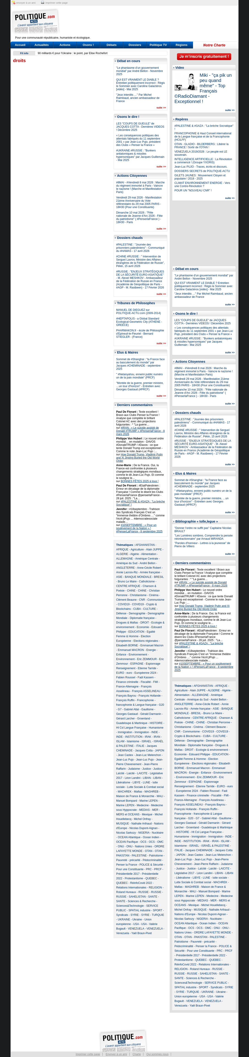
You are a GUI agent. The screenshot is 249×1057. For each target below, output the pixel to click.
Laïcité (120, 773)
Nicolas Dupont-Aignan (143, 828)
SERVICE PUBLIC (215, 982)
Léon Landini (132, 778)
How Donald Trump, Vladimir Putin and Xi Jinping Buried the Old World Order (139, 457)
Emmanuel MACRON (131, 650)
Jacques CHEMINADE (198, 850)
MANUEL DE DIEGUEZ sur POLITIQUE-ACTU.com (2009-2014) (138, 311)
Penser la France (126, 864)
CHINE (131, 590)
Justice (146, 768)
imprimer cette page (57, 2)
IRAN (157, 736)
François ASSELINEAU (146, 691)
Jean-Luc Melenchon (148, 755)
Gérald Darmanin (150, 714)
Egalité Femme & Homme (190, 759)
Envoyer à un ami (116, 1054)
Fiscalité (146, 682)
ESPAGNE (136, 663)
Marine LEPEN (148, 800)
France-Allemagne (127, 686)
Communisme (155, 599)
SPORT (157, 910)
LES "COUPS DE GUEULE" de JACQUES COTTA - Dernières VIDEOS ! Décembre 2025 (140, 127)
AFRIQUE (122, 549)
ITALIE (140, 746)
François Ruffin (125, 700)
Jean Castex (125, 755)
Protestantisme (134, 878)
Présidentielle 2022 (213, 955)
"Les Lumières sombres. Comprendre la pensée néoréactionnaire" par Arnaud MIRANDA (203, 537)
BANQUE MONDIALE (138, 577)
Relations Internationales (131, 887)
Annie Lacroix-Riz (127, 572)
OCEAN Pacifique (127, 841)
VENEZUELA (136, 928)
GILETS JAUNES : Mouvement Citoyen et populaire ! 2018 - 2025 (199, 177)
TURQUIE (158, 915)
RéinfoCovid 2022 (141, 883)
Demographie (137, 613)
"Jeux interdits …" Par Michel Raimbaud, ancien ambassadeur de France (137, 98)
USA (136, 924)
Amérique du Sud (126, 563)
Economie (143, 627)
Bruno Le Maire (127, 581)
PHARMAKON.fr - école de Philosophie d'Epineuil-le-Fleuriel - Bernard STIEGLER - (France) (140, 333)
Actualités (42, 45)
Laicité (131, 773)
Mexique (147, 814)
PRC (149, 869)
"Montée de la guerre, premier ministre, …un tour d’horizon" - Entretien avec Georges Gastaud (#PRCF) (140, 386)
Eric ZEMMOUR (147, 659)
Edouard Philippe (199, 754)
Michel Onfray (142, 819)
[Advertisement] (153, 21)
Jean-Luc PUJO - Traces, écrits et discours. (200, 166)
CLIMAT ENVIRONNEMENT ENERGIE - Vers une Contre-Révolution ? (202, 184)
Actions (64, 45)
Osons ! (88, 45)
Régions (181, 45)
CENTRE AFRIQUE (128, 586)
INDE (154, 732)
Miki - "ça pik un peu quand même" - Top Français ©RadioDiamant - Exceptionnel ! (203, 88)
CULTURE (149, 608)
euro (129, 672)
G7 (119, 709)
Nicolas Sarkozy (126, 832)
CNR (142, 599)
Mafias (138, 791)
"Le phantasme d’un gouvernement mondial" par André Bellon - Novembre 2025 (139, 71)
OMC (160, 841)
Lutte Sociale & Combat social (145, 787)
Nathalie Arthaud (141, 823)
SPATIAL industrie (139, 910)
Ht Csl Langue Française (131, 727)
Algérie (134, 554)
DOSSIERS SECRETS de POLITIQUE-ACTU (202, 171)
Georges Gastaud (127, 714)
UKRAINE (124, 919)
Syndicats (122, 915)
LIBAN (147, 778)
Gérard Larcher (125, 718)
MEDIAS (144, 809)
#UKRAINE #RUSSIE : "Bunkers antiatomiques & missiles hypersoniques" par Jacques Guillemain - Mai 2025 (140, 155)
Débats (111, 45)
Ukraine (137, 919)
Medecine (143, 805)
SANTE (152, 896)
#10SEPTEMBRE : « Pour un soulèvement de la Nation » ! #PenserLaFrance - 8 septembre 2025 (139, 528)
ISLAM (120, 741)
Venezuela (122, 933)
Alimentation (148, 554)
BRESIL (158, 577)
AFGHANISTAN (145, 545)
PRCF (158, 869)
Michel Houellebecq (213, 905)
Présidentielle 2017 (127, 873)
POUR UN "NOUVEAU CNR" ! (193, 190)
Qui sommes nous (157, 1054)
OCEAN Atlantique (129, 837)
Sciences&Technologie (130, 905)
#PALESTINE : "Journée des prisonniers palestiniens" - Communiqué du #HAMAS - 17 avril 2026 (140, 248)
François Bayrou (126, 695)
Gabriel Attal (131, 709)
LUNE (146, 782)
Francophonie (145, 700)
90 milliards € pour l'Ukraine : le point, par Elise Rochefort (72, 53)
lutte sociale (220, 877)
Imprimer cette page (88, 1054)
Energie (151, 650)
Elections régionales (146, 640)
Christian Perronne (218, 722)
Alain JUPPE (154, 549)
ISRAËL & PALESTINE (215, 845)
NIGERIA (144, 832)
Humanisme (156, 727)
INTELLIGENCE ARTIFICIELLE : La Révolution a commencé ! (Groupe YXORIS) (203, 161)
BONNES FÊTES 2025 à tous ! (139, 481)
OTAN (148, 851)
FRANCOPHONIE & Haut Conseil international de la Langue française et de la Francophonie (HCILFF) (202, 136)
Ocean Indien (151, 837)
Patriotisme (156, 855)
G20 (161, 704)
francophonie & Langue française (136, 704)
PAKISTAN (122, 855)
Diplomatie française (142, 618)
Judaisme (134, 768)
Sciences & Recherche (141, 901)
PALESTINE (139, 855)
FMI (155, 682)
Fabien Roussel (125, 677)
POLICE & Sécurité (151, 864)
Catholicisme (147, 581)
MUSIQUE (122, 823)
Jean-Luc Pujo (125, 759)
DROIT (144, 622)
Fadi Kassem (146, 677)
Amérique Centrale (146, 558)
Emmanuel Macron (151, 645)
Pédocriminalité (152, 860)
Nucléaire (157, 832)
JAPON (159, 750)
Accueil (20, 45)
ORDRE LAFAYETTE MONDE (212, 932)
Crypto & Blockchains (187, 736)
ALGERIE (122, 554)
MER (155, 809)
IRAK (148, 736)
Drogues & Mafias (127, 622)
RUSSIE (143, 892)
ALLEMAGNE (124, 558)
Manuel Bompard (126, 800)
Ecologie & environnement (212, 749)
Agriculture (137, 549)
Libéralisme (123, 782)
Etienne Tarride (147, 668)
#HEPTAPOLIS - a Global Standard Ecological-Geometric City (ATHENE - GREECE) (139, 322)
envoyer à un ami (25, 2)
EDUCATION (136, 631)
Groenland (143, 718)
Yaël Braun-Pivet (141, 933)
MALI (160, 796)
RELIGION (155, 887)
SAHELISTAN (137, 896)
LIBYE (136, 782)
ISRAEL (146, 741)
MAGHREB (151, 791)
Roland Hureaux (126, 892)
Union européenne (185, 996)
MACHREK (124, 791)
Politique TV (158, 45)
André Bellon (147, 563)
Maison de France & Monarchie (135, 796)
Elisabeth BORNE (127, 645)
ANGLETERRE (125, 567)
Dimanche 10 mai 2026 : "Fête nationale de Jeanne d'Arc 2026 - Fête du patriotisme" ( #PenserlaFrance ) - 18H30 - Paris (139, 217)
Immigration (125, 732)
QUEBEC (151, 878)
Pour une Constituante (129, 869)
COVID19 (123, 604)
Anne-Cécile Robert (149, 567)
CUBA (137, 608)
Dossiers (135, 45)
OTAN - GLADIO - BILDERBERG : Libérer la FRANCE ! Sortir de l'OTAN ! (201, 146)
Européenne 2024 (145, 672)
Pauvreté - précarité (128, 860)
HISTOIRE (156, 723)
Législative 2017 (184, 873)
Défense (121, 613)
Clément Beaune (126, 599)
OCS (143, 841)
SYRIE (135, 915)
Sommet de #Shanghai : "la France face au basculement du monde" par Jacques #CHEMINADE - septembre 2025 (140, 364)
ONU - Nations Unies (139, 846)
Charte (137, 1054)
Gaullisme (147, 709)
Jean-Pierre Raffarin (206, 864)
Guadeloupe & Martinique (131, 723)
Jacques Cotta (144, 750)
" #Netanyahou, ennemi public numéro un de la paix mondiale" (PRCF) (139, 376)
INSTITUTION (133, 736)
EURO (120, 672)
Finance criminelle (127, 682)
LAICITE (142, 773)
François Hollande (150, 695)
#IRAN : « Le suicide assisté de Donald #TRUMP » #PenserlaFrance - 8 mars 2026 (140, 431)
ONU (121, 846)
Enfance (121, 654)
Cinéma (153, 595)
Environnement (138, 654)
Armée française (150, 572)
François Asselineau (211, 800)
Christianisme (138, 595)
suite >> (161, 107)
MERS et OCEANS (127, 814)
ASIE (119, 577)
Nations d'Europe (184, 914)
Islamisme (133, 741)
